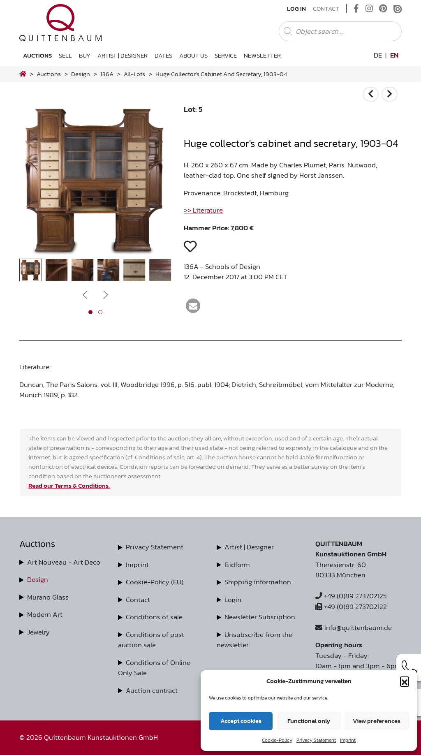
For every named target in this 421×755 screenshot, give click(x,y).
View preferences (376, 720)
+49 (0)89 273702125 (351, 596)
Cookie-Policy (277, 740)
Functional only (308, 720)
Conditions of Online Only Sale (154, 668)
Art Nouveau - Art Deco (63, 562)
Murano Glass (48, 597)
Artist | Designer (122, 55)
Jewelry (38, 632)
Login (232, 599)
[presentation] (85, 294)
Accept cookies (240, 720)
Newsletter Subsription (259, 616)
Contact (326, 8)
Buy (84, 55)
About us (193, 55)
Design (37, 579)
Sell (65, 55)
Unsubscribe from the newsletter (254, 640)
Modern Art (44, 614)
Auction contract (152, 690)
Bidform (237, 564)
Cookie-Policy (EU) (154, 582)
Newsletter (262, 55)
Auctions (37, 55)
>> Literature (203, 210)
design (80, 74)
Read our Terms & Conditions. (69, 485)
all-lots (134, 74)
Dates (163, 55)
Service (226, 55)
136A (106, 74)
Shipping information (257, 582)
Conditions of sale (154, 616)
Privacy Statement (316, 740)
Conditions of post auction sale (151, 640)
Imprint (348, 740)
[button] (404, 681)
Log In (296, 8)
